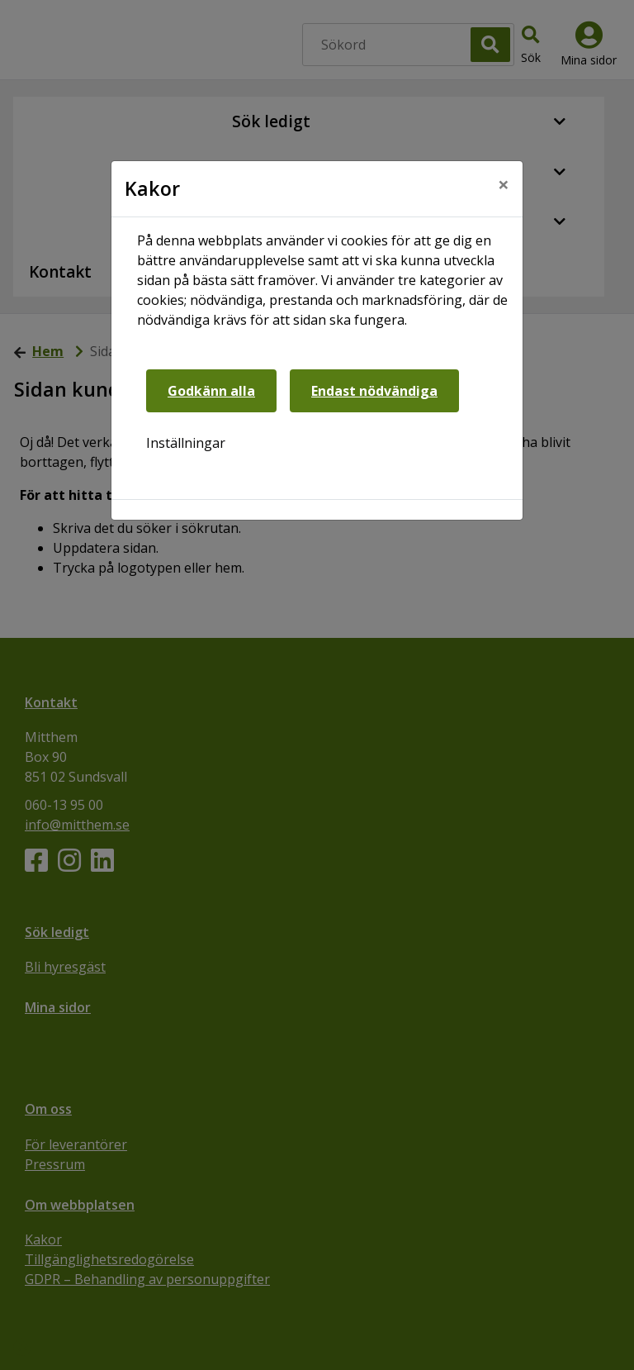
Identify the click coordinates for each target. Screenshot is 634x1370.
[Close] (504, 184)
